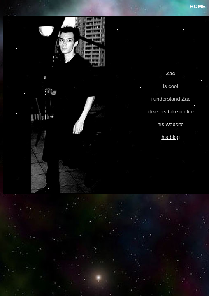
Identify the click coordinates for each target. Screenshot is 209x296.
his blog (170, 137)
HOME (198, 6)
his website (170, 124)
